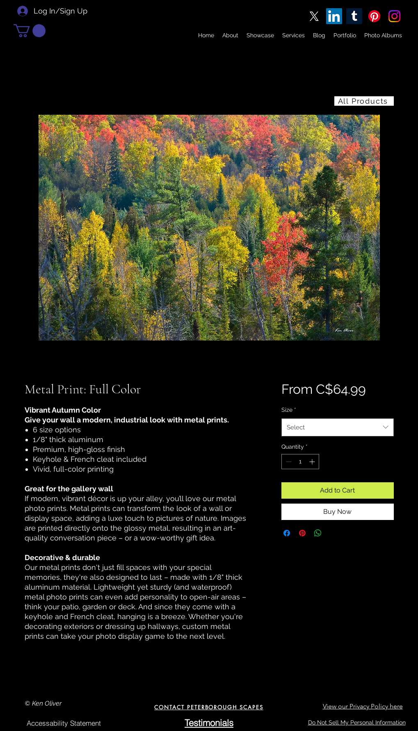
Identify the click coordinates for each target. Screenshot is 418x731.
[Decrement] (288, 461)
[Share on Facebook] (287, 533)
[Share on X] (333, 533)
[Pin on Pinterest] (302, 533)
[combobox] (337, 427)
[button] (30, 30)
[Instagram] (394, 16)
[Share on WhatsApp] (318, 533)
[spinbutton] (300, 461)
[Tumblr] (354, 16)
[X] (314, 16)
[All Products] (364, 101)
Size (288, 409)
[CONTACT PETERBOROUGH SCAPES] (209, 707)
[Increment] (313, 461)
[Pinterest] (374, 16)
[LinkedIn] (334, 16)
